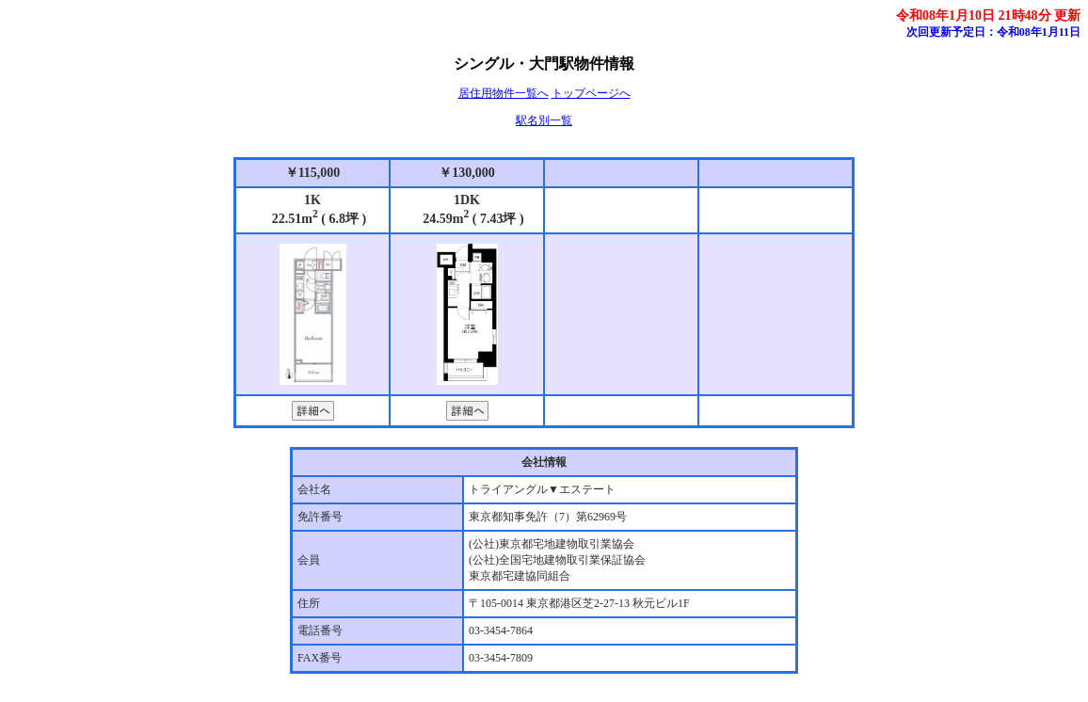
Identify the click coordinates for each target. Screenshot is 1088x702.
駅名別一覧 (544, 120)
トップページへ (591, 93)
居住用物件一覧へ (503, 93)
